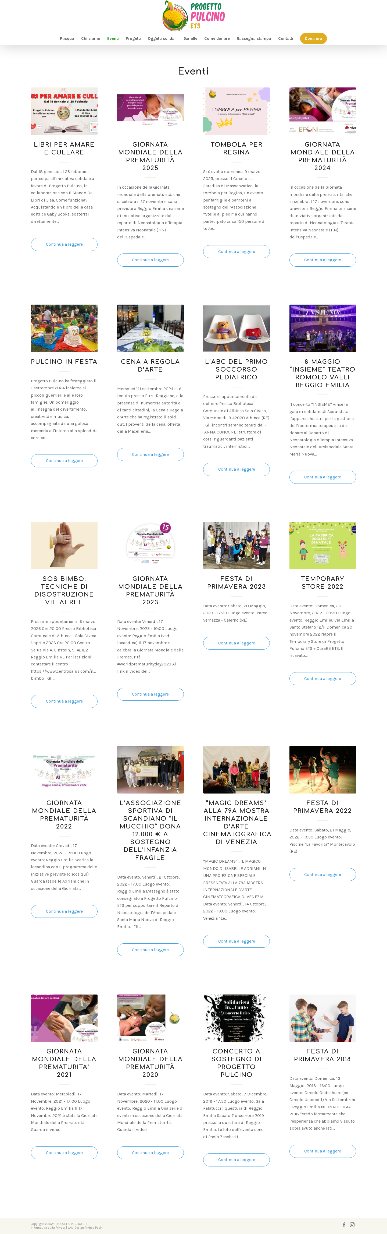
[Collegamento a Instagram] (352, 1225)
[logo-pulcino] (193, 16)
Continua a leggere (64, 244)
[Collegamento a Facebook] (344, 1225)
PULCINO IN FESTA (64, 361)
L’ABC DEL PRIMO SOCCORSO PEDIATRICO (236, 369)
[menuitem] (67, 38)
